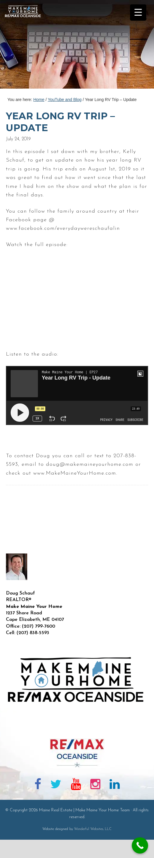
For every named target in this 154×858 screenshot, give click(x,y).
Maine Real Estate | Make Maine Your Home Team (26, 46)
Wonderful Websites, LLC (93, 829)
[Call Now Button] (140, 845)
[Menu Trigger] (138, 12)
